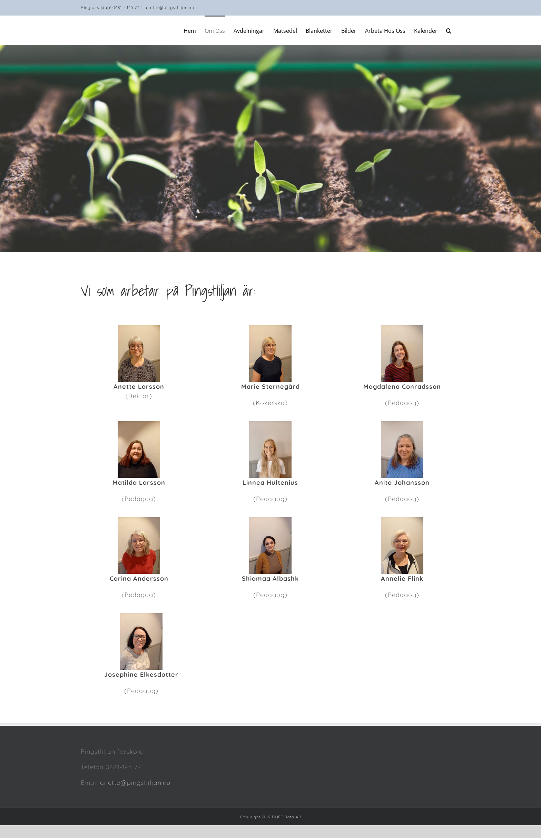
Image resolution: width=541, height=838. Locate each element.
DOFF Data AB (286, 817)
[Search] (449, 30)
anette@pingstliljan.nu (169, 7)
